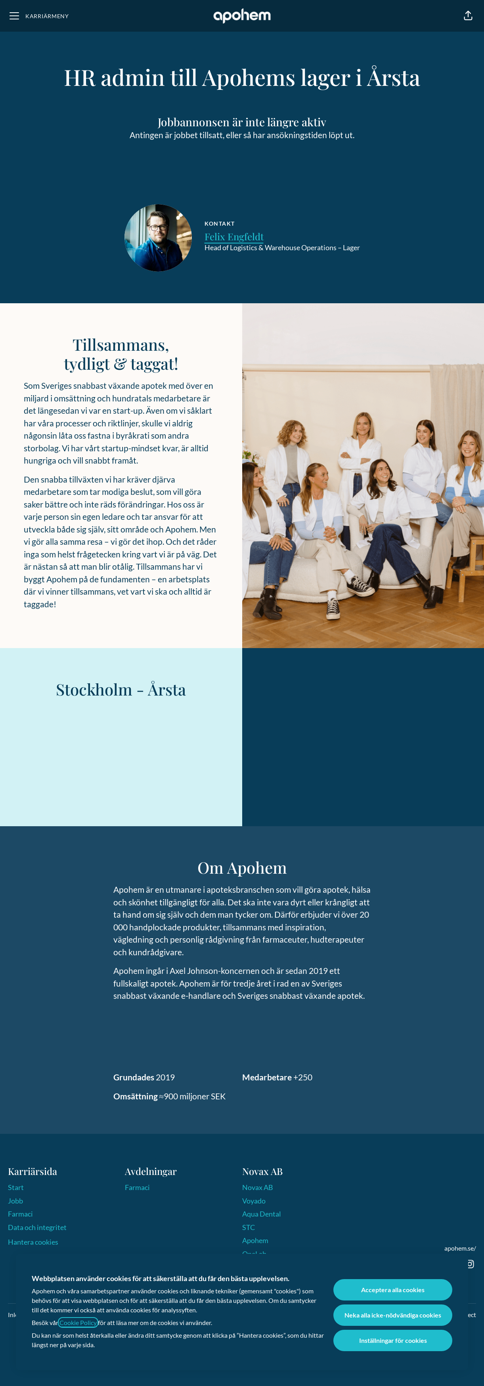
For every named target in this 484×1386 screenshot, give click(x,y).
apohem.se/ (460, 1248)
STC (248, 1227)
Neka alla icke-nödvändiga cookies (392, 1315)
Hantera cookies (33, 1242)
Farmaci (20, 1213)
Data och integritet (37, 1227)
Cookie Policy (78, 1322)
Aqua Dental (261, 1213)
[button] (468, 16)
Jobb (15, 1200)
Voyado (254, 1200)
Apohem (255, 1240)
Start (16, 1187)
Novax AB (257, 1187)
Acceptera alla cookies (393, 1289)
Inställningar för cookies (393, 1340)
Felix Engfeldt (234, 236)
